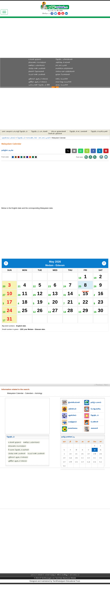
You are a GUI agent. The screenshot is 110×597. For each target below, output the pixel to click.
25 (24, 320)
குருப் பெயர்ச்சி (62, 85)
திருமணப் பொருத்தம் (37, 62)
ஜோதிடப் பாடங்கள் (39, 131)
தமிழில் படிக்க (7, 150)
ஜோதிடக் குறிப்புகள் (99, 131)
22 (85, 309)
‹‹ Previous (98, 398)
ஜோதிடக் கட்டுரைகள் (78, 131)
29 (85, 320)
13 (55, 298)
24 (9, 320)
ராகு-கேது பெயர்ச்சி (63, 82)
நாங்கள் (40, 587)
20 (55, 309)
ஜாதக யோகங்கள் (63, 74)
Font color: (5, 157)
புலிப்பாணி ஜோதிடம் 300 (39, 85)
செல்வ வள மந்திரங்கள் (65, 71)
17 (9, 309)
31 (9, 330)
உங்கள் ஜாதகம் (35, 59)
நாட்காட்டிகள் (61, 65)
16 (100, 298)
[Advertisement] (55, 39)
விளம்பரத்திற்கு (62, 587)
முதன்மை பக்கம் (8, 138)
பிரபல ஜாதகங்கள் (58, 131)
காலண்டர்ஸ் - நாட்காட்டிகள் (38, 138)
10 (9, 298)
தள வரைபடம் (74, 587)
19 (40, 309)
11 (24, 298)
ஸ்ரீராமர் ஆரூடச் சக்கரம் (38, 79)
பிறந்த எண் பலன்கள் (37, 68)
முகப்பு (33, 587)
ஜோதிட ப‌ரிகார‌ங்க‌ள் (64, 59)
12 (40, 298)
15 (85, 298)
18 (24, 309)
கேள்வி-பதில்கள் (55, 133)
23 (100, 309)
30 (100, 320)
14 (70, 298)
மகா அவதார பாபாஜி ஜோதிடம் (15, 131)
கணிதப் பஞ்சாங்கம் (37, 65)
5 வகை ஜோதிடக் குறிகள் (18, 462)
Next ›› (106, 398)
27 (55, 320)
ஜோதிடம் (21, 138)
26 (40, 320)
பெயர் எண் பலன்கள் (37, 74)
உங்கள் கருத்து (50, 587)
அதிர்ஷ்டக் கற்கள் (63, 62)
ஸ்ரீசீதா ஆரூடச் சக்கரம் (38, 82)
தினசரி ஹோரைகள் (36, 71)
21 (70, 309)
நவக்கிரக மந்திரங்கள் (64, 68)
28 (70, 320)
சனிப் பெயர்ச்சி (62, 79)
